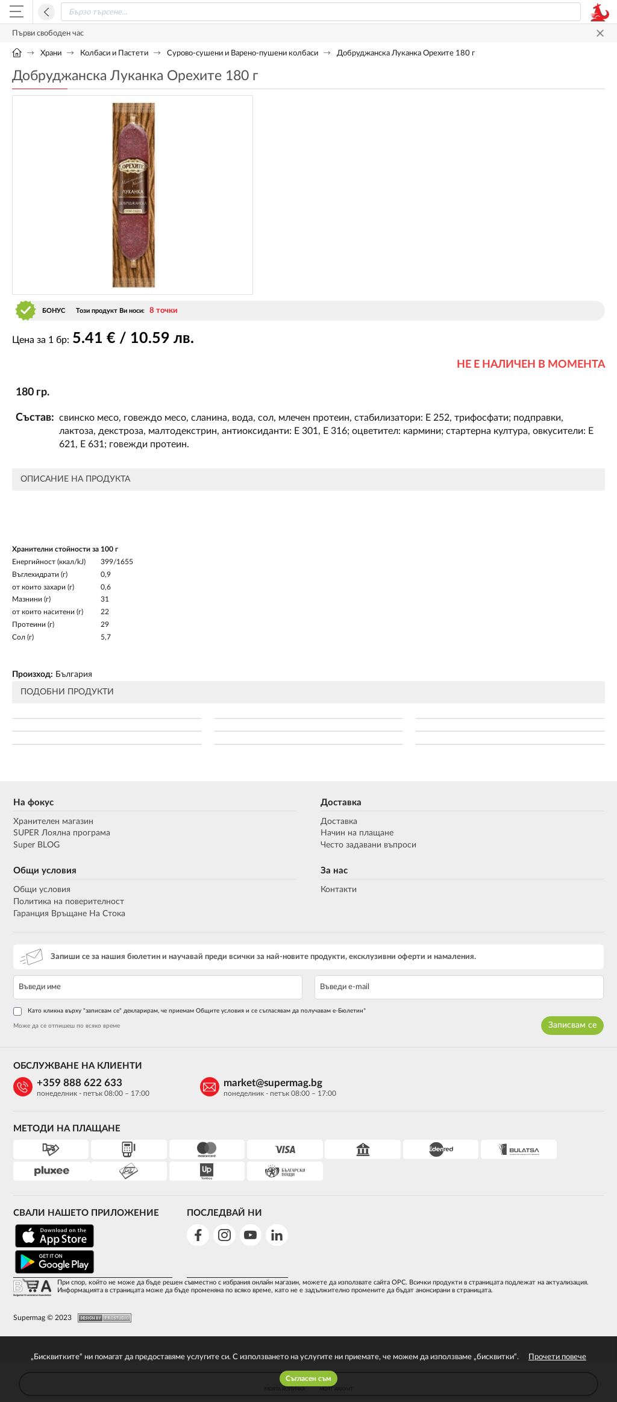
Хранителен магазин (52, 822)
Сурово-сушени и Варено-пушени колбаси (242, 53)
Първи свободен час (48, 33)
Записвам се (574, 1026)
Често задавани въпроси (368, 845)
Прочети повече (557, 1357)
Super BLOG (35, 845)
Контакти (339, 891)
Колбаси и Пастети (114, 53)
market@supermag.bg (247, 1083)
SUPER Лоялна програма (60, 834)
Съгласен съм (308, 1378)
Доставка (341, 803)
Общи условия (43, 871)
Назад (46, 12)
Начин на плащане (357, 834)
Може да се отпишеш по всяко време (65, 1026)
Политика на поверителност (67, 902)
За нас (334, 871)
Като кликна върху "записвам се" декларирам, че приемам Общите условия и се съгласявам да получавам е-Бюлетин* (188, 1012)
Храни (50, 53)
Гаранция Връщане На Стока (68, 914)
